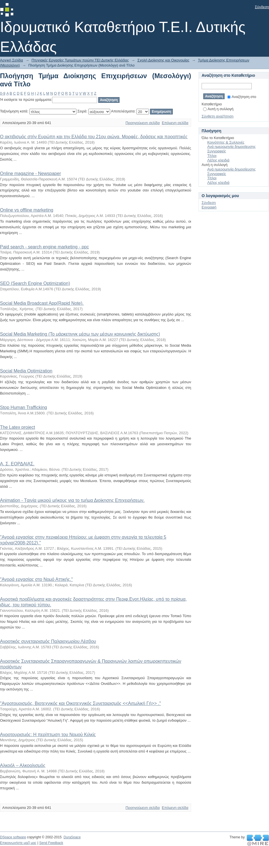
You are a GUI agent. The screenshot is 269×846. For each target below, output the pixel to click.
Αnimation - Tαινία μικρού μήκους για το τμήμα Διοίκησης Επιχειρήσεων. (72, 500)
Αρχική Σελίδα (11, 60)
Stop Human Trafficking (23, 407)
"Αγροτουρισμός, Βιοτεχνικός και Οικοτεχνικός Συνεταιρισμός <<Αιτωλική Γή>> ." (80, 703)
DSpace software (13, 837)
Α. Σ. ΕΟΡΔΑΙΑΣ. (17, 463)
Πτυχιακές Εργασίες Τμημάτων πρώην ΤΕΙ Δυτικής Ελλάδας (80, 60)
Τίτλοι (211, 156)
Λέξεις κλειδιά (218, 160)
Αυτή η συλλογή (218, 109)
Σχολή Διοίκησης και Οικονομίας (163, 60)
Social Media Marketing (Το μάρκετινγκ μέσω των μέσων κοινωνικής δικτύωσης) (80, 334)
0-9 (2, 93)
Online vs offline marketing (26, 210)
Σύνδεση (262, 7)
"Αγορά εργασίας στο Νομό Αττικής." (36, 579)
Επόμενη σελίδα (175, 123)
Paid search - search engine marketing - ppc (44, 246)
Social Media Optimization (26, 370)
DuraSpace (71, 837)
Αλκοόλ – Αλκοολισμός (22, 765)
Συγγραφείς (216, 151)
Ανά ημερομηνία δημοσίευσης (231, 146)
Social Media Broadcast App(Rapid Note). (42, 303)
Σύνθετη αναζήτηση (218, 116)
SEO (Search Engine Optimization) (35, 283)
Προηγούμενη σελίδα (142, 123)
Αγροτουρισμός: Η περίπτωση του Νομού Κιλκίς (48, 734)
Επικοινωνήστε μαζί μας (18, 843)
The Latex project (17, 427)
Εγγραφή (209, 207)
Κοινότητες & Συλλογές (225, 142)
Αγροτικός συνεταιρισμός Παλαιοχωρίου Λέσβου (48, 641)
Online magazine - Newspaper (30, 173)
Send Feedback (51, 843)
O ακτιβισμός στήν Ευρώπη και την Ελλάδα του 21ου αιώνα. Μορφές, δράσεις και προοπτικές (93, 136)
